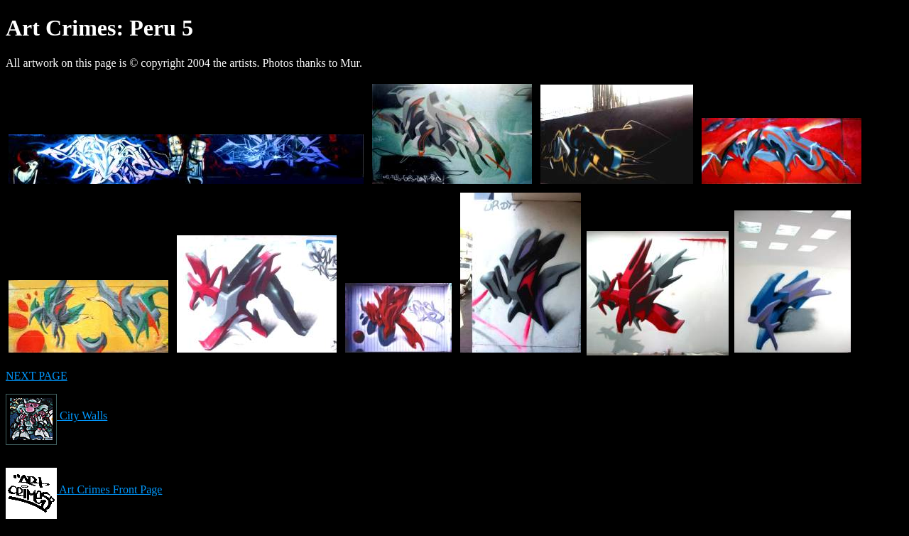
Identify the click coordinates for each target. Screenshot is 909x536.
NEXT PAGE (36, 376)
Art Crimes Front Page (84, 489)
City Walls (56, 415)
